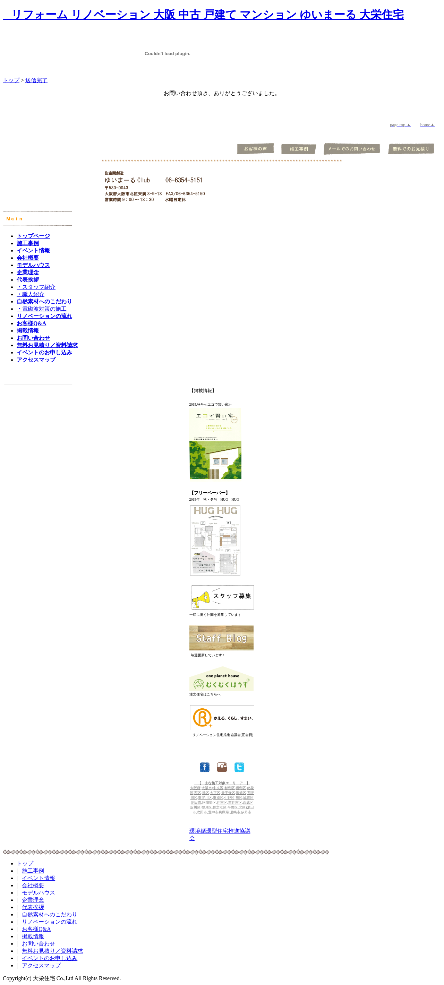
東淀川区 (205, 798)
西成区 (248, 802)
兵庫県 (224, 812)
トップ (11, 80)
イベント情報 (38, 878)
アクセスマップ (41, 965)
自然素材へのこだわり (49, 914)
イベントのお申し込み (49, 958)
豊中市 (213, 812)
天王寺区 (228, 793)
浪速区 (241, 793)
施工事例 (33, 871)
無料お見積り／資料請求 (52, 951)
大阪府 (195, 788)
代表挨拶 (33, 907)
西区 (197, 793)
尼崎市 (235, 812)
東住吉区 (235, 802)
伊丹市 (246, 812)
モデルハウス (38, 893)
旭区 (239, 798)
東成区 (218, 798)
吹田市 (202, 812)
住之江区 (220, 807)
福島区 (241, 788)
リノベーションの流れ (49, 922)
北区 (242, 807)
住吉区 (222, 802)
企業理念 (33, 900)
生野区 (229, 798)
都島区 (229, 788)
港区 (205, 793)
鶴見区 (207, 807)
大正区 (215, 793)
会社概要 (33, 885)
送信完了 (36, 80)
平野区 (233, 807)
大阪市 (207, 788)
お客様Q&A (36, 929)
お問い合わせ (38, 944)
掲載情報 (33, 936)
